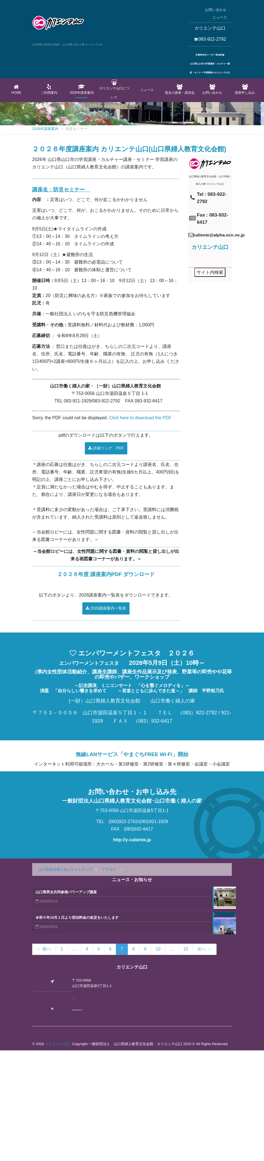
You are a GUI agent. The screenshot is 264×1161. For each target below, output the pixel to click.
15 (185, 1059)
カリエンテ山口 (57, 1154)
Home (16, 89)
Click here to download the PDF (140, 528)
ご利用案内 (49, 89)
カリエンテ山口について (114, 89)
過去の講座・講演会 (179, 89)
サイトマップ (81, 980)
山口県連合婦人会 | (54, 980)
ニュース (219, 17)
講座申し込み (245, 89)
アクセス (109, 980)
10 (158, 1059)
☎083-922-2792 (210, 39)
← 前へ (44, 1059)
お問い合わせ (216, 10)
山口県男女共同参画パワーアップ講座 (66, 1003)
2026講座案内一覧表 (106, 719)
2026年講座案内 (81, 89)
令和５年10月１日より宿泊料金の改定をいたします (77, 1028)
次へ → (204, 1059)
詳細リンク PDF (106, 558)
